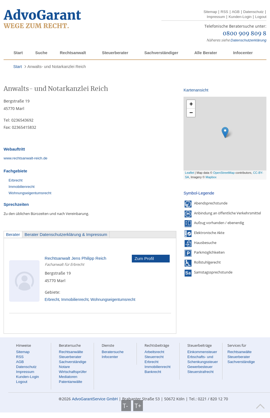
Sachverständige (72, 362)
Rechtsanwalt (73, 53)
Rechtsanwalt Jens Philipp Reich (75, 258)
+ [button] (191, 104)
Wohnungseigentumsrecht (30, 193)
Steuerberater (115, 53)
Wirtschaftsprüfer (73, 372)
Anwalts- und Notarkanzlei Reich (56, 66)
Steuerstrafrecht (200, 372)
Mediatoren (68, 377)
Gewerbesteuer (200, 367)
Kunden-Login (240, 17)
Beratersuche (113, 352)
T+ (138, 405)
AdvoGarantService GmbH (95, 399)
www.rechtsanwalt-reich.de (26, 158)
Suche (41, 53)
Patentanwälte (70, 382)
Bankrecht (153, 372)
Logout (260, 17)
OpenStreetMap (224, 172)
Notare (64, 367)
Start (18, 53)
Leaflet (189, 172)
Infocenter (243, 53)
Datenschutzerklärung (248, 40)
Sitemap (210, 12)
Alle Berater (205, 53)
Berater (13, 234)
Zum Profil (144, 258)
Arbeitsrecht (154, 352)
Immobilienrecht (22, 187)
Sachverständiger (161, 53)
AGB (236, 12)
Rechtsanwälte (71, 352)
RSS (224, 12)
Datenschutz (253, 12)
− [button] (191, 112)
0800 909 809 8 (244, 33)
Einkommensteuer (202, 352)
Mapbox (211, 177)
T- (126, 405)
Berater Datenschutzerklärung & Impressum (66, 234)
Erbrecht (15, 180)
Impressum (216, 17)
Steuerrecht (154, 357)
